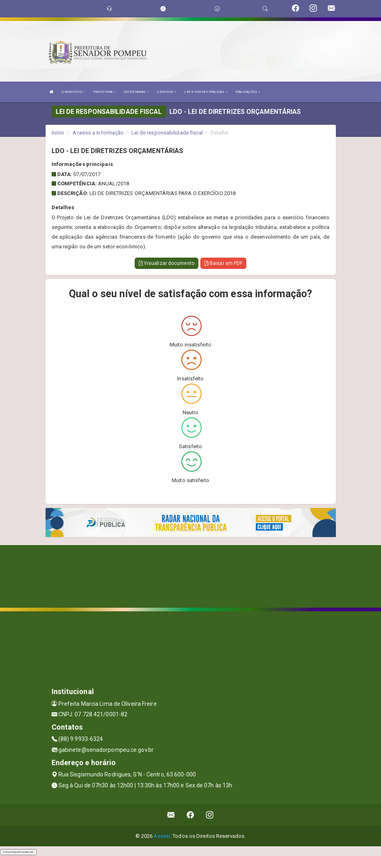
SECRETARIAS (136, 92)
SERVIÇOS (166, 92)
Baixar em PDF (223, 263)
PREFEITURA (104, 92)
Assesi (162, 836)
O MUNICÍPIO (73, 92)
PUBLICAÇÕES (247, 92)
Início (58, 133)
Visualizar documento (166, 263)
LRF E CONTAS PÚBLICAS (205, 92)
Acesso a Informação (98, 133)
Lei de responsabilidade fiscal (167, 133)
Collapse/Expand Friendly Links (18, 852)
